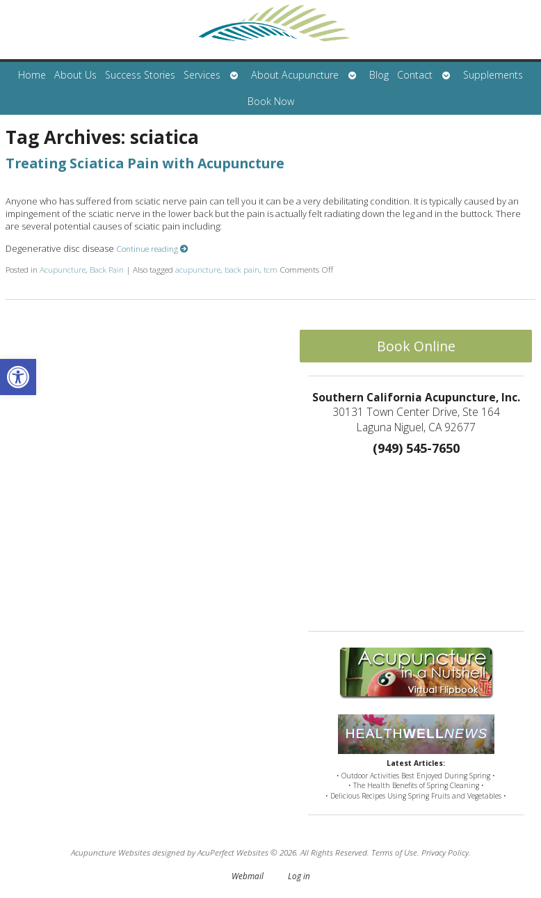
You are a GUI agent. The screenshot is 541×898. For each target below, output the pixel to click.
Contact (415, 74)
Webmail (248, 875)
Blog (379, 74)
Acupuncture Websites (110, 852)
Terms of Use (394, 852)
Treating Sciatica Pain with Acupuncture (145, 163)
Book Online (416, 346)
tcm (270, 269)
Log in (299, 875)
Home (32, 74)
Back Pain (107, 269)
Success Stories (140, 74)
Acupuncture (63, 269)
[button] (18, 377)
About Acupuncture (295, 74)
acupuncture (197, 269)
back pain (242, 269)
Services (202, 74)
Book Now (271, 101)
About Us (75, 74)
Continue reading (152, 248)
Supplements (493, 74)
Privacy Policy (445, 852)
